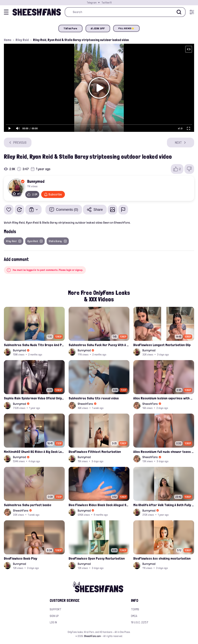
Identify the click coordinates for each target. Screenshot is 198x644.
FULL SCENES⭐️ (126, 28)
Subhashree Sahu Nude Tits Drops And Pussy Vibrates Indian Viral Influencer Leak (34, 345)
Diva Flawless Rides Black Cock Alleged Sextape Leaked (99, 505)
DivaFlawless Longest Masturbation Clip (162, 345)
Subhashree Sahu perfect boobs (27, 505)
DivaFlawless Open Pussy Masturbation (97, 558)
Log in (53, 622)
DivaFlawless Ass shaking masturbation (162, 558)
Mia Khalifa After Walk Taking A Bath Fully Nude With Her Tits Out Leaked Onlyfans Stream (163, 505)
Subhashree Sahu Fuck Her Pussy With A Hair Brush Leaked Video (99, 345)
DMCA (134, 616)
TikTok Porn (70, 28)
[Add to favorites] (9, 209)
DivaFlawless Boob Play (20, 558)
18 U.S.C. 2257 (139, 622)
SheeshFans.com (92, 636)
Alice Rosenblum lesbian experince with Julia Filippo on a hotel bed (163, 398)
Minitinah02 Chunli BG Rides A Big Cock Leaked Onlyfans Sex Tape (34, 452)
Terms (135, 609)
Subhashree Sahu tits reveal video (94, 398)
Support (55, 609)
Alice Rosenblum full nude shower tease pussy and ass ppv (163, 452)
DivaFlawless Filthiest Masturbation (95, 452)
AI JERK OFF (98, 28)
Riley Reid (22, 40)
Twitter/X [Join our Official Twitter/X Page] (106, 2)
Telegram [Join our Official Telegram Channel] (91, 2)
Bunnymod (35, 181)
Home (7, 40)
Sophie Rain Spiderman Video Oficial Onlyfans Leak (34, 398)
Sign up (54, 616)
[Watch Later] (19, 209)
